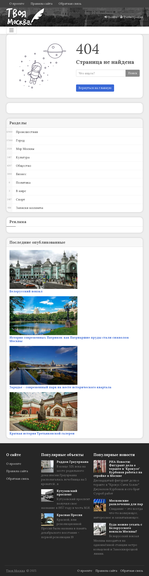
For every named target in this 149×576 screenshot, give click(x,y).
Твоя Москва (15, 571)
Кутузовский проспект (67, 492)
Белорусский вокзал (26, 291)
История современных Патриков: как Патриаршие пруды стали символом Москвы (69, 339)
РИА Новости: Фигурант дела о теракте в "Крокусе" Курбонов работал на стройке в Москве (118, 469)
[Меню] (11, 30)
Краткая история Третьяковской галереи (42, 433)
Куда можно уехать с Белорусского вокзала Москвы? (125, 528)
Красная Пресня (69, 515)
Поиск (132, 73)
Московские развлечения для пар (126, 502)
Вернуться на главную (95, 88)
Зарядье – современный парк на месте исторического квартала (60, 387)
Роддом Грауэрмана (72, 462)
